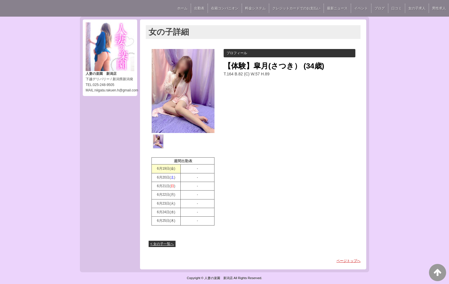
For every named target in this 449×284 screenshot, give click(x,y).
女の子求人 (417, 8)
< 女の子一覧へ (162, 244)
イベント (361, 8)
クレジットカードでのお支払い (296, 8)
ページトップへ (348, 261)
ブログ (380, 8)
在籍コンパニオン (225, 8)
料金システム (255, 8)
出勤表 (199, 8)
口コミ (396, 8)
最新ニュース (337, 8)
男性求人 (439, 8)
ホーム (182, 8)
